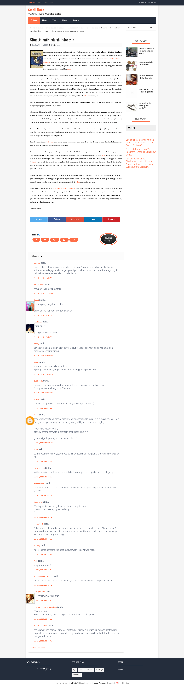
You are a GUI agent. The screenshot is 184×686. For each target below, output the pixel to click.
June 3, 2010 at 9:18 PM (43, 601)
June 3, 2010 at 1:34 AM (43, 539)
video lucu (76, 675)
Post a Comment (38, 647)
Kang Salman (39, 468)
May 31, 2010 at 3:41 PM (43, 315)
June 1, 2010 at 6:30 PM (43, 461)
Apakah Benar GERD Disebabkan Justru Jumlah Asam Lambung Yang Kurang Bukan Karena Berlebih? (140, 162)
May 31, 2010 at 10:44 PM (43, 374)
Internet (77, 20)
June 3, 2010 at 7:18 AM (43, 554)
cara (80, 670)
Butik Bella (38, 381)
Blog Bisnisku (39, 483)
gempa (103, 155)
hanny (36, 344)
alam (88, 129)
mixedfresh (38, 524)
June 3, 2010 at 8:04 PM (43, 585)
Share (57, 219)
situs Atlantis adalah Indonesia (64, 188)
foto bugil (99, 670)
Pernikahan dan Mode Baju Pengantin (146, 63)
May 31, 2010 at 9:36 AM (43, 278)
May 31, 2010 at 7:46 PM (43, 337)
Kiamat (33, 162)
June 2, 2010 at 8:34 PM (43, 517)
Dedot (36, 300)
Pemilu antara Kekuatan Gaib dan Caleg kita (146, 76)
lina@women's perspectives (45, 607)
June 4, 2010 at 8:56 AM (43, 619)
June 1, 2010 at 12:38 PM (43, 443)
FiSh (35, 561)
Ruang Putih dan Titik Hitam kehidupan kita (146, 90)
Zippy (36, 362)
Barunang (38, 502)
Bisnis (65, 20)
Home (34, 20)
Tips (55, 20)
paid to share (39, 285)
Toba (120, 129)
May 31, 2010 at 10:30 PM (43, 356)
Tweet (38, 219)
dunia (69, 69)
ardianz (37, 399)
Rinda (36, 415)
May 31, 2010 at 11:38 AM (43, 293)
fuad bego (38, 322)
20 (52, 45)
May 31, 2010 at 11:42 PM (43, 393)
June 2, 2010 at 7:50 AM (43, 477)
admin (35, 234)
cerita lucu (89, 670)
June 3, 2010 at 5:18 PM (43, 570)
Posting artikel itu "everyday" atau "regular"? (145, 105)
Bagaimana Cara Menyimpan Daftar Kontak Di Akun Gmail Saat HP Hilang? (140, 142)
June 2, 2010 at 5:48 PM (43, 495)
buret (36, 450)
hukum (78, 182)
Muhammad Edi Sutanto (43, 576)
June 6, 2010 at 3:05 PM (43, 641)
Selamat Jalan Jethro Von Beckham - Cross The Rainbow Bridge (141, 152)
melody (37, 546)
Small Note (36, 9)
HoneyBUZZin (39, 592)
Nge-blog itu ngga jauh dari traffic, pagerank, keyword (146, 50)
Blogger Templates (99, 683)
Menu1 (44, 20)
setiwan (37, 263)
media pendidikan (41, 626)
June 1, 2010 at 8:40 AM (43, 408)
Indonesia (87, 96)
